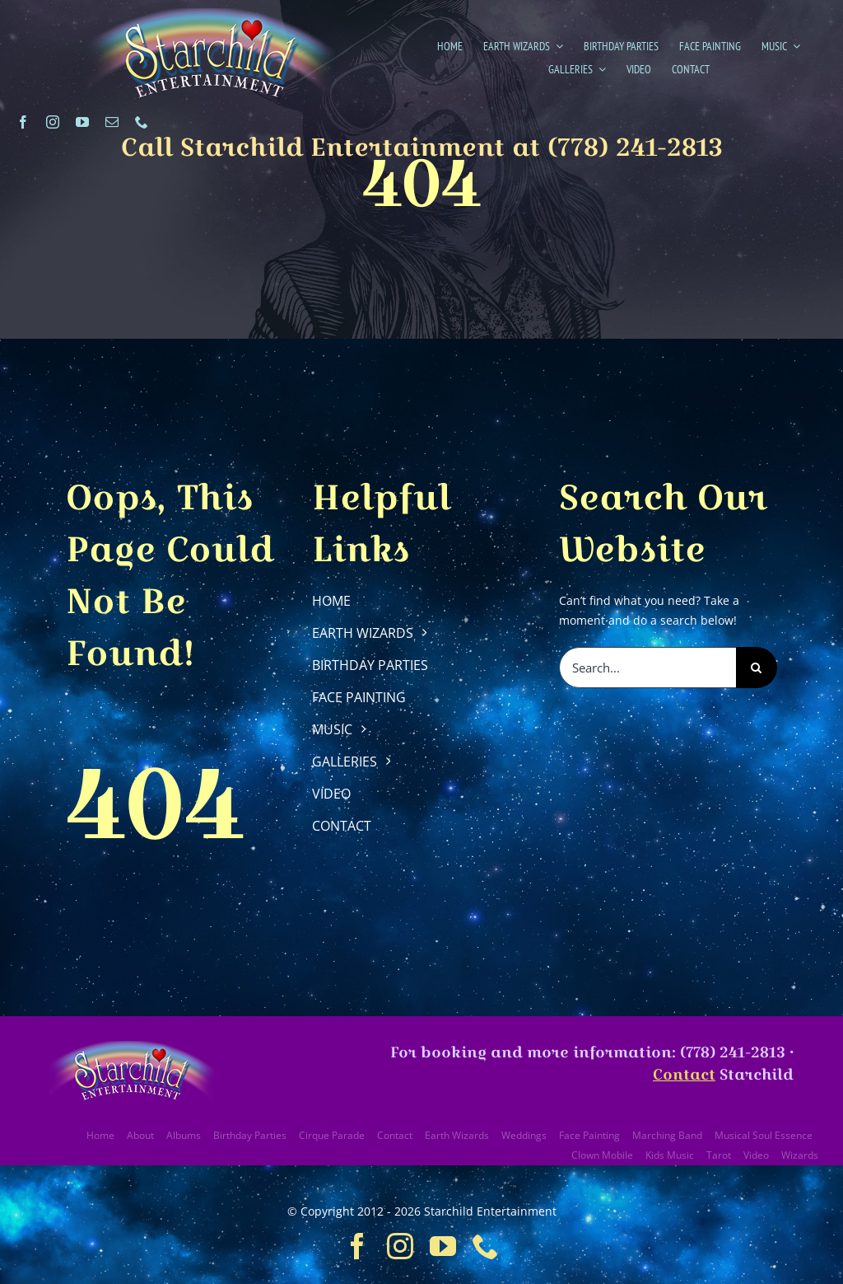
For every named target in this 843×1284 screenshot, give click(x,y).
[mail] (112, 122)
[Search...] (647, 667)
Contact (684, 1074)
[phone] (141, 122)
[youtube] (82, 122)
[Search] (756, 667)
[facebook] (23, 122)
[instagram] (52, 122)
